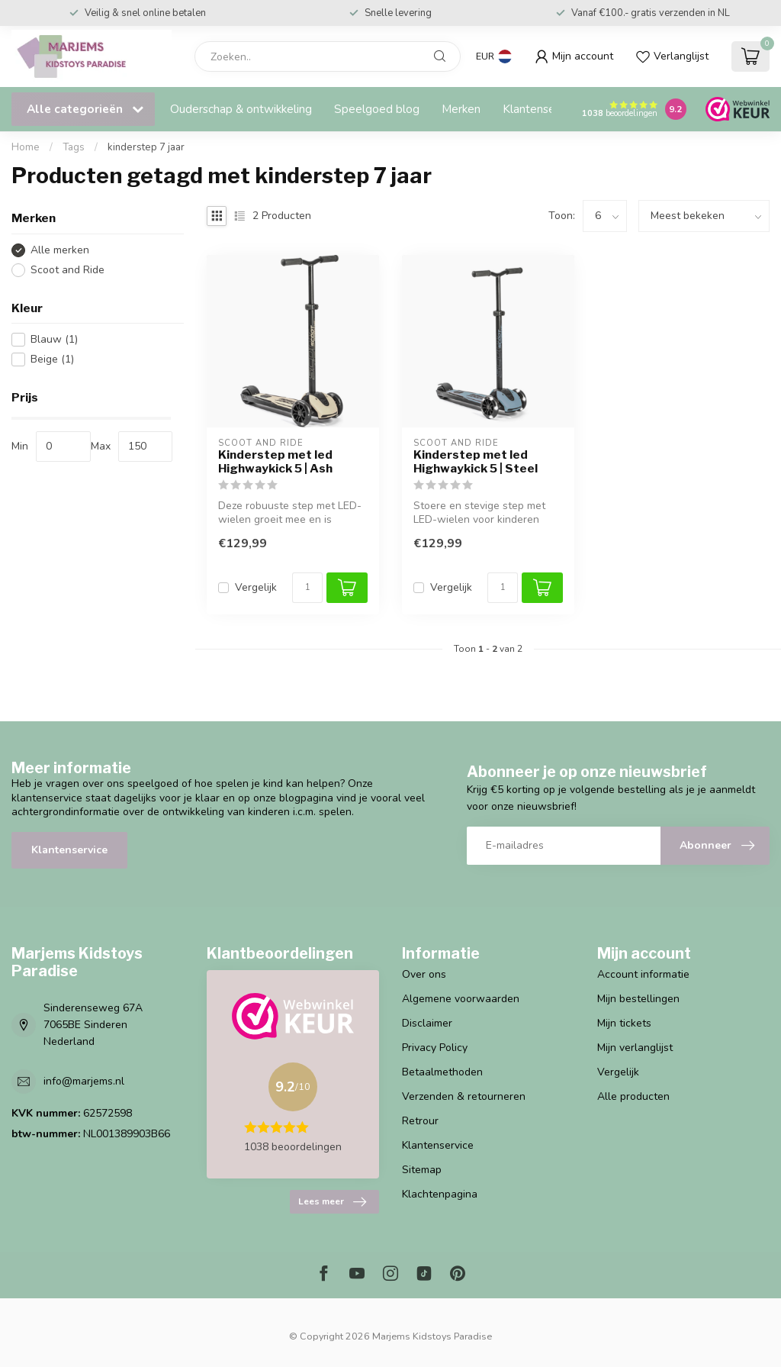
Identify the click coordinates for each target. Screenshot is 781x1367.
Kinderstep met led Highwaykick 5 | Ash (275, 462)
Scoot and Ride (67, 270)
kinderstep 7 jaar (146, 147)
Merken (461, 109)
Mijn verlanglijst (635, 1047)
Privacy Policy (435, 1047)
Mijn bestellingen (638, 998)
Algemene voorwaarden (460, 998)
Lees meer (332, 1202)
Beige (52, 359)
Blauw (54, 339)
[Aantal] (307, 587)
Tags (74, 147)
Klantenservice (541, 109)
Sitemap (422, 1169)
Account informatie (643, 974)
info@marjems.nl (83, 1081)
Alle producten (633, 1096)
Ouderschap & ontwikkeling (241, 109)
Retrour (420, 1121)
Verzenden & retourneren (463, 1096)
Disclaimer (427, 1023)
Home (25, 147)
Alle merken (60, 250)
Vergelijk (256, 587)
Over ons (424, 974)
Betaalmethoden (442, 1072)
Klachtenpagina (439, 1194)
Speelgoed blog (376, 109)
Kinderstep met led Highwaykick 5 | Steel (475, 462)
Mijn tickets (624, 1023)
